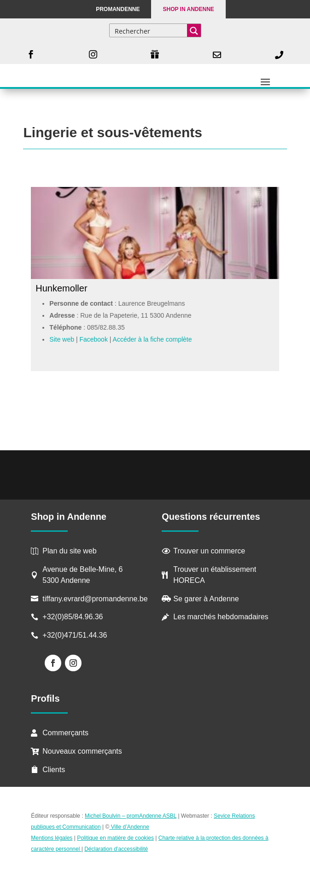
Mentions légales (51, 838)
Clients (53, 769)
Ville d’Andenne (129, 827)
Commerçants (65, 733)
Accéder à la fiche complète (152, 339)
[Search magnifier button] (194, 31)
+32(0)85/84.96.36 (72, 617)
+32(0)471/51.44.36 (75, 635)
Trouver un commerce (209, 551)
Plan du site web (69, 551)
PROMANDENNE (118, 9)
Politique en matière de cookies (115, 838)
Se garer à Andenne (206, 599)
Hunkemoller (61, 288)
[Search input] (149, 30)
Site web (61, 339)
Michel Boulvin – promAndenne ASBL (130, 816)
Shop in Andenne (188, 9)
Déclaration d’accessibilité (116, 849)
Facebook (93, 339)
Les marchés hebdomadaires (220, 617)
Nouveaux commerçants (82, 751)
